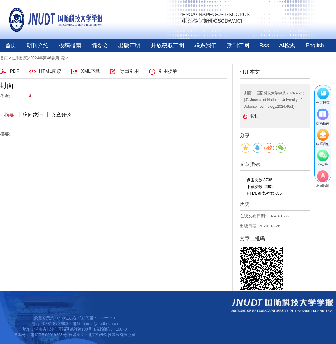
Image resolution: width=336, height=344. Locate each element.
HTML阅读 (50, 71)
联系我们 (205, 45)
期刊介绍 (37, 45)
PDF (14, 71)
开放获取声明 (167, 45)
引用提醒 (168, 71)
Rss (264, 45)
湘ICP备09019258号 (49, 335)
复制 (254, 116)
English (314, 45)
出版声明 (129, 45)
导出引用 (129, 71)
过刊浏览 (20, 58)
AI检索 (287, 45)
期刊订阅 (238, 45)
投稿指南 (70, 45)
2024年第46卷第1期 (47, 58)
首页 (10, 45)
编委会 (99, 45)
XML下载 (90, 71)
